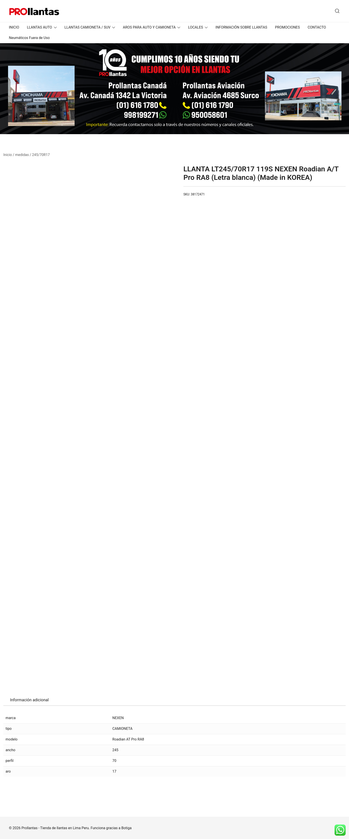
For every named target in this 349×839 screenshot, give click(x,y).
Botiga (126, 828)
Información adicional (29, 699)
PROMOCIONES (287, 27)
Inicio (7, 155)
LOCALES (195, 27)
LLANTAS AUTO (39, 27)
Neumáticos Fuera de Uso (29, 38)
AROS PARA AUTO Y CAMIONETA (149, 27)
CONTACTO (317, 27)
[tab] (29, 700)
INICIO (14, 27)
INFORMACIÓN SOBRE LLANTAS (241, 27)
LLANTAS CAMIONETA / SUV (88, 27)
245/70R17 (41, 155)
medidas (22, 155)
